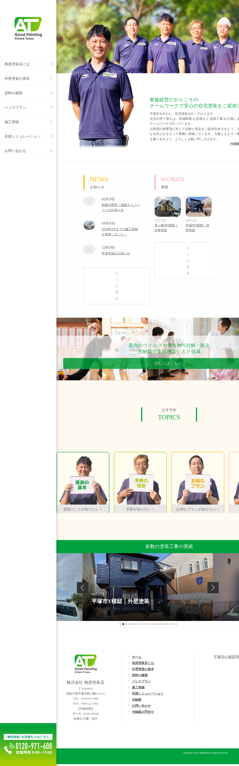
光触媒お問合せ (143, 712)
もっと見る (116, 286)
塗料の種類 (140, 675)
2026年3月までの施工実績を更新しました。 (89, 225)
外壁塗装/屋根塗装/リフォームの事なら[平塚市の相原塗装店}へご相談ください (28, 28)
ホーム (136, 657)
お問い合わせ (141, 705)
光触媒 (136, 699)
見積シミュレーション (147, 693)
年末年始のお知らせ (89, 249)
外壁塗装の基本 (143, 669)
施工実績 (138, 687)
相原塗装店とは (143, 663)
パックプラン (141, 681)
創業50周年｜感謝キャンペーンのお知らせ (89, 201)
